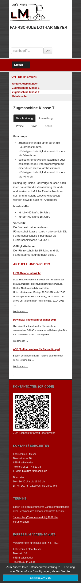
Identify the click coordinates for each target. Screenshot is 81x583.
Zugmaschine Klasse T (25, 92)
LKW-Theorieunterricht (26, 273)
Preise (20, 126)
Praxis (33, 126)
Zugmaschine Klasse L (25, 87)
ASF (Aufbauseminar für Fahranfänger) (36, 349)
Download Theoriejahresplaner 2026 (34, 319)
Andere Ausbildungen (25, 83)
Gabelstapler (19, 96)
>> (48, 50)
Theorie (48, 126)
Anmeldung (46, 118)
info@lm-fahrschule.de (34, 471)
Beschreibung (24, 118)
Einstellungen (40, 577)
